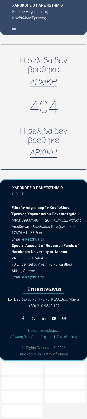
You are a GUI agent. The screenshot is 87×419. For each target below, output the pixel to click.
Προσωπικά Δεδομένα (43, 330)
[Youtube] (53, 318)
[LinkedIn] (43, 318)
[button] (13, 29)
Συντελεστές (67, 337)
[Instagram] (64, 318)
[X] (33, 318)
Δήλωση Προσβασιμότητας (30, 337)
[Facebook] (23, 318)
